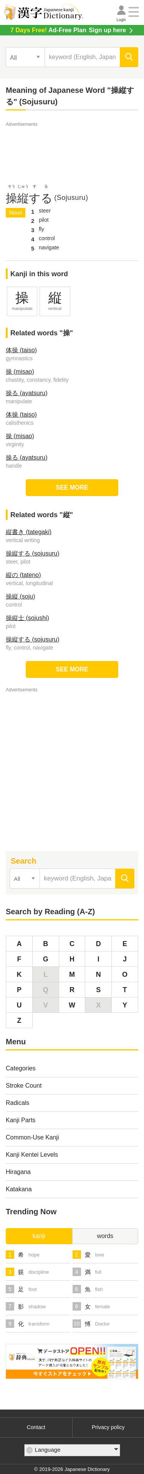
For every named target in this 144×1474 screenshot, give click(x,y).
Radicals (17, 1103)
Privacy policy (108, 1427)
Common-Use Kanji (32, 1137)
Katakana (19, 1189)
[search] (129, 57)
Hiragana (18, 1172)
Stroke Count (23, 1085)
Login (121, 20)
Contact (36, 1427)
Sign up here (68, 30)
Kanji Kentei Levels (32, 1154)
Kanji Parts (20, 1120)
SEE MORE (72, 487)
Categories (20, 1068)
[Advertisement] (72, 148)
